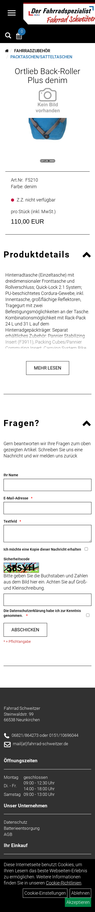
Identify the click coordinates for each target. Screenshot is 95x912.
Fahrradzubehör (32, 50)
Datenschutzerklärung (27, 611)
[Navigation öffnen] (11, 13)
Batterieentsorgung (22, 828)
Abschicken (25, 629)
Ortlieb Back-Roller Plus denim (47, 75)
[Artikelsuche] (8, 36)
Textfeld (10, 521)
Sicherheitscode (17, 559)
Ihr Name (11, 475)
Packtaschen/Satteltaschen (41, 57)
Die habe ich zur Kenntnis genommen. (42, 613)
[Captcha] (47, 600)
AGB (8, 834)
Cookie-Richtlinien (63, 883)
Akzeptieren (78, 902)
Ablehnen (80, 893)
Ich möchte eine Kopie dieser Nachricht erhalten (42, 549)
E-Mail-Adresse (16, 498)
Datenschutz (15, 822)
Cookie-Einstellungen (45, 893)
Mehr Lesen (47, 368)
